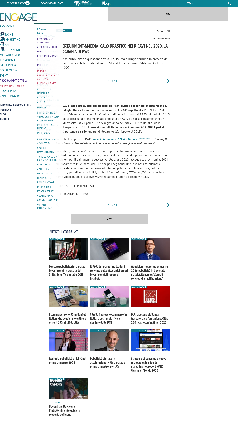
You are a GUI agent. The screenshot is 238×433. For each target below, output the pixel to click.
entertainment (68, 194)
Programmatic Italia (12, 79)
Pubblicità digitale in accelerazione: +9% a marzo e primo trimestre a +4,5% (107, 362)
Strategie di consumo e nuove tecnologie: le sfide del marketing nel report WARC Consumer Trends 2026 (148, 364)
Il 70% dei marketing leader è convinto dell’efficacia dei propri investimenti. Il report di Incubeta (109, 272)
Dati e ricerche (9, 64)
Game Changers (9, 94)
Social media (8, 69)
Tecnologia (7, 59)
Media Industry (9, 54)
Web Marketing (9, 39)
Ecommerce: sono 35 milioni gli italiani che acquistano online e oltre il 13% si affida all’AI (68, 318)
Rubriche (5, 107)
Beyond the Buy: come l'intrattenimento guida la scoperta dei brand (64, 410)
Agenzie (4, 44)
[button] (229, 3)
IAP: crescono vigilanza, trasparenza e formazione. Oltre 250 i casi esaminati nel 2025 (149, 318)
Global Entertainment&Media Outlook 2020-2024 (121, 139)
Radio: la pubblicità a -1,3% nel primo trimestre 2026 (67, 360)
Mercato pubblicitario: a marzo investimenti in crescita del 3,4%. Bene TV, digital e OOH (67, 271)
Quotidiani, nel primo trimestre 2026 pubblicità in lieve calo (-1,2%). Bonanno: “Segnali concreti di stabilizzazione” (149, 272)
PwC (86, 194)
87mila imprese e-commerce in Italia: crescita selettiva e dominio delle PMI (108, 318)
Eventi (4, 74)
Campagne (6, 34)
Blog (3, 112)
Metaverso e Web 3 (11, 84)
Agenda (4, 117)
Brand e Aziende (10, 49)
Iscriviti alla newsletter (15, 103)
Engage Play (7, 89)
